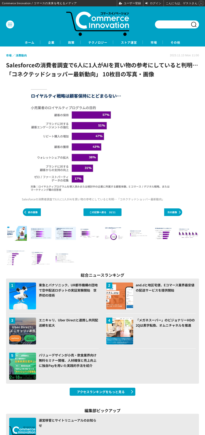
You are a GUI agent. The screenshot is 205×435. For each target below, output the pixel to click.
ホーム (20, 42)
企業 (45, 42)
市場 (160, 42)
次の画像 (172, 212)
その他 (184, 42)
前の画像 (33, 212)
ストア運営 (132, 42)
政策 (67, 42)
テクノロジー (97, 42)
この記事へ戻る (102, 212)
